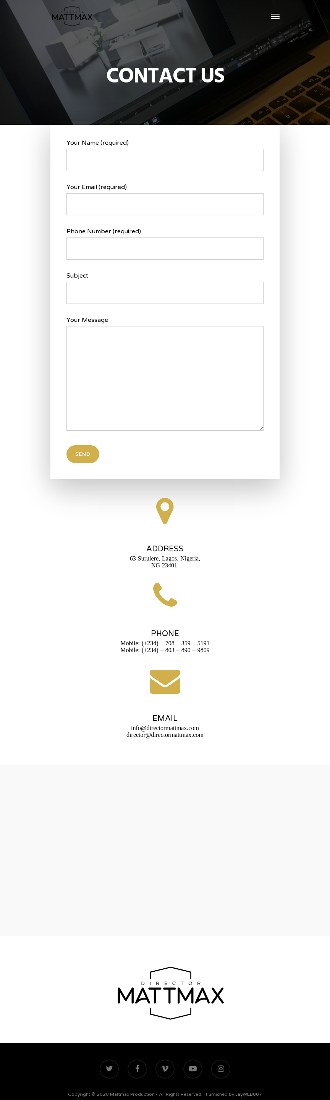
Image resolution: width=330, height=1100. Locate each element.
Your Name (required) (165, 155)
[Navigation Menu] (275, 16)
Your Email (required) (165, 199)
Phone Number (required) (165, 244)
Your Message (165, 375)
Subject (165, 288)
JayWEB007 (248, 1094)
